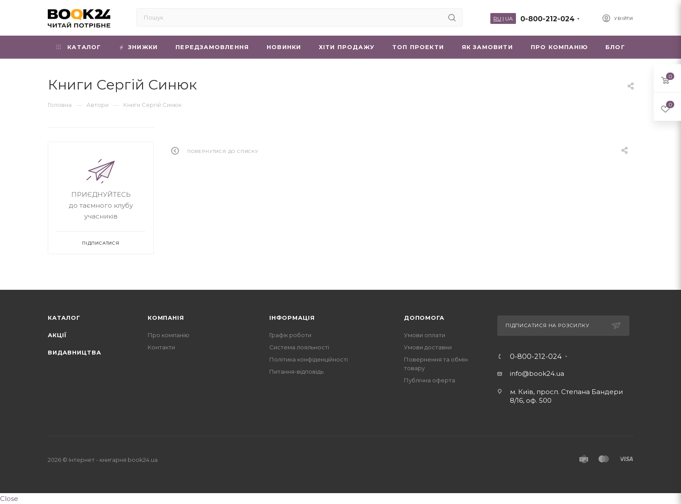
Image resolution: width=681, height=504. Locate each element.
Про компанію (168, 335)
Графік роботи (290, 335)
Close (9, 498)
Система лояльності (299, 347)
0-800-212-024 (547, 19)
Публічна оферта (429, 380)
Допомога (424, 317)
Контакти (161, 347)
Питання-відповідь (296, 371)
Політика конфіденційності (308, 359)
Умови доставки (428, 347)
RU (497, 18)
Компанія (166, 317)
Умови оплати (424, 335)
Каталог (64, 317)
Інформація (292, 317)
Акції (57, 335)
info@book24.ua (537, 373)
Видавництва (74, 352)
